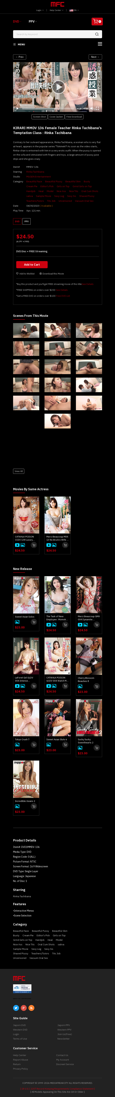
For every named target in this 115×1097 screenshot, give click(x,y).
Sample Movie (43, 196)
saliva (29, 196)
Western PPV (64, 1029)
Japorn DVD (19, 1025)
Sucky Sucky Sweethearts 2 (85, 741)
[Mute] (91, 108)
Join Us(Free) (64, 1034)
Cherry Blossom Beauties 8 (86, 680)
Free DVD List (63, 295)
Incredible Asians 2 (25, 801)
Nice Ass (61, 191)
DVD (16, 21)
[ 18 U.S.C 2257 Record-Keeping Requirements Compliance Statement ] (57, 1088)
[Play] (58, 87)
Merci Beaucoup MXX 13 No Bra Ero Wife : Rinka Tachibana (57, 538)
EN (74, 10)
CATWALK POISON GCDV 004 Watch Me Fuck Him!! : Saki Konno (57, 679)
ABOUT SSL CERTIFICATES (22, 998)
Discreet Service (65, 1064)
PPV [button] (26, 221)
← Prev (20, 57)
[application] (57, 87)
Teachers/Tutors (35, 200)
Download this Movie (51, 273)
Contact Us (62, 1055)
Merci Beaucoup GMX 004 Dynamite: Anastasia (89, 618)
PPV (32, 21)
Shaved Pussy (86, 196)
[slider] (48, 108)
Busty (87, 181)
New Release (22, 569)
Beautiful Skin (73, 181)
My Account (62, 1059)
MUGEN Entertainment (38, 176)
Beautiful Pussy (53, 181)
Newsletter (63, 1038)
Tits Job (51, 200)
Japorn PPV (63, 1025)
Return (17, 1064)
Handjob (30, 191)
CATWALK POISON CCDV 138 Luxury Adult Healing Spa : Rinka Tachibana (24, 538)
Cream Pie (31, 186)
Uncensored (65, 200)
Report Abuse (20, 1059)
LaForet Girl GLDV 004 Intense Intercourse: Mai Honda (24, 679)
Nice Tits (73, 191)
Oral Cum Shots (89, 191)
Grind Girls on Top (82, 186)
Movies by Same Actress (31, 489)
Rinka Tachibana (35, 171)
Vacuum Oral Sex (84, 200)
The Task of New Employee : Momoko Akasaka (56, 618)
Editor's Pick (47, 186)
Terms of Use (20, 1038)
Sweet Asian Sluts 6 (56, 739)
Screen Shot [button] (39, 116)
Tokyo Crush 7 (22, 739)
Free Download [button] (74, 116)
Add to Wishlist (25, 273)
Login (40, 10)
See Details (88, 284)
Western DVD (20, 1029)
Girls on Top (63, 186)
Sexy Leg (59, 196)
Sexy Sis (71, 196)
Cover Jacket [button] (56, 116)
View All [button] (19, 471)
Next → (95, 57)
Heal (41, 191)
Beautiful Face (34, 181)
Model (50, 191)
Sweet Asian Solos (24, 616)
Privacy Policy (20, 1068)
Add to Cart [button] (32, 264)
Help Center (56, 10)
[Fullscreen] (97, 108)
